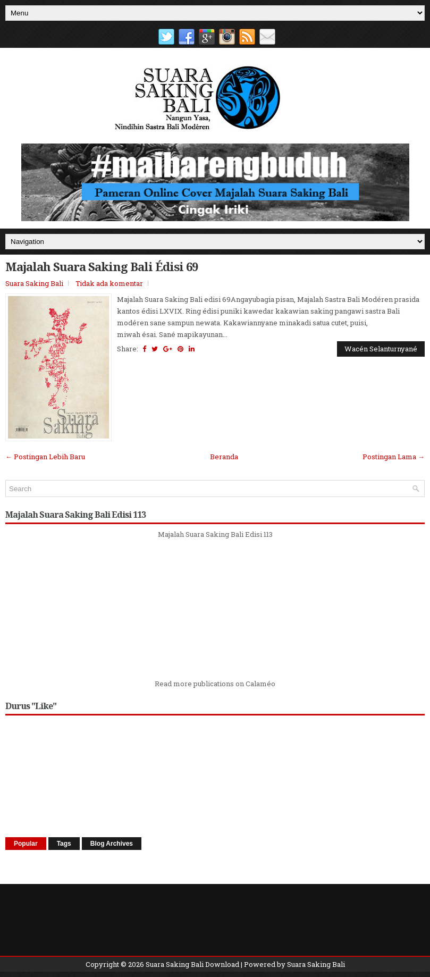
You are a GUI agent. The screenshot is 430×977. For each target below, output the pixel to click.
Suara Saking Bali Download (192, 964)
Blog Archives (111, 843)
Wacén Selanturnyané (380, 348)
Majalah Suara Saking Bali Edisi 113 (215, 534)
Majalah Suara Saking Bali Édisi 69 (101, 266)
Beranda (224, 456)
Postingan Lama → (393, 456)
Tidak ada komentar (109, 283)
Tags (64, 843)
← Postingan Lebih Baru (45, 456)
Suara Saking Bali (34, 283)
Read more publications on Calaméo (215, 683)
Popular (26, 843)
